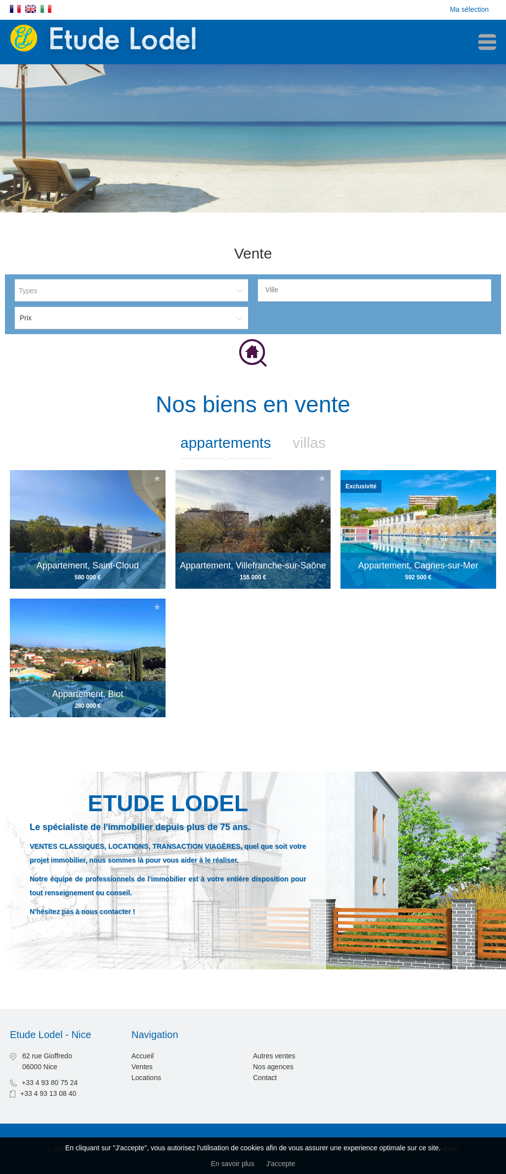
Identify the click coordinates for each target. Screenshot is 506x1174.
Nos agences (273, 1067)
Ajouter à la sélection (157, 607)
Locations (146, 1078)
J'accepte (280, 1164)
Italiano (46, 9)
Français (15, 9)
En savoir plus (232, 1164)
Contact (265, 1078)
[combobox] (374, 290)
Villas (309, 443)
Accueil (142, 1056)
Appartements (225, 443)
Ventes (142, 1067)
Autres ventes (274, 1056)
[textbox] (377, 289)
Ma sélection (469, 9)
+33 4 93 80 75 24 (50, 1083)
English (30, 9)
